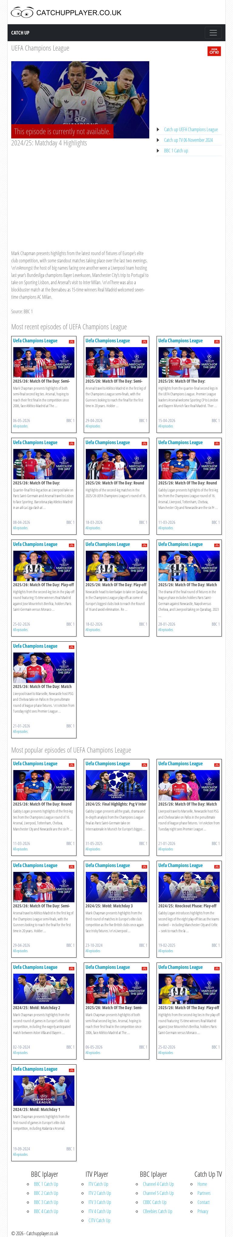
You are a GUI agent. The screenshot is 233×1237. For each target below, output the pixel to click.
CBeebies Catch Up (157, 1211)
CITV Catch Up (99, 1220)
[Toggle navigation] (213, 33)
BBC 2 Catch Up (46, 1193)
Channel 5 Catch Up (158, 1193)
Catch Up (20, 32)
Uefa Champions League (35, 340)
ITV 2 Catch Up (100, 1193)
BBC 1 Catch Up (46, 1184)
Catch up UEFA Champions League (191, 129)
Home (202, 1184)
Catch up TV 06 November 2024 (188, 140)
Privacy (203, 1211)
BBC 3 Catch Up (46, 1202)
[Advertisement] (80, 192)
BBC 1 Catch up (176, 150)
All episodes (20, 426)
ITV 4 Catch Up (100, 1211)
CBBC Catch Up (155, 1202)
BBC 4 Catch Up (46, 1211)
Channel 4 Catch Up (158, 1184)
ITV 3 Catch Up (100, 1202)
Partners (204, 1193)
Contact (204, 1202)
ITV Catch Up (98, 1184)
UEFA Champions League (40, 48)
